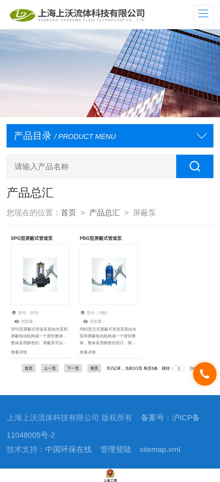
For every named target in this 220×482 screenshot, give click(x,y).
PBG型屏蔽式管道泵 (101, 238)
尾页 (94, 368)
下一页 (73, 368)
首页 (68, 212)
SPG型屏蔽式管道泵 (32, 238)
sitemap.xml (160, 449)
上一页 (50, 368)
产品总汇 (104, 212)
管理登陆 (115, 449)
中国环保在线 (68, 449)
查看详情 (19, 352)
